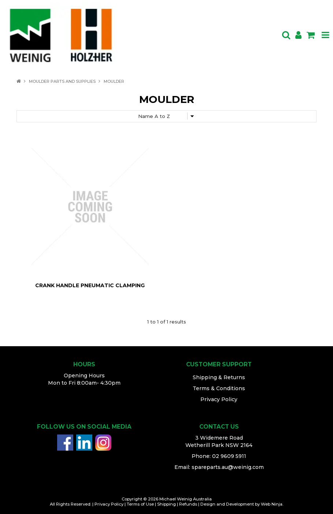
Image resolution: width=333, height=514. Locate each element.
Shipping (166, 504)
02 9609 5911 (229, 456)
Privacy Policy (218, 399)
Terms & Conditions (219, 388)
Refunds (188, 504)
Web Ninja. (272, 504)
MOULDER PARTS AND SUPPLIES (62, 81)
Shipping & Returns (219, 377)
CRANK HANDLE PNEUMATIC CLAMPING (90, 285)
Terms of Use (140, 504)
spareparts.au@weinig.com (228, 467)
